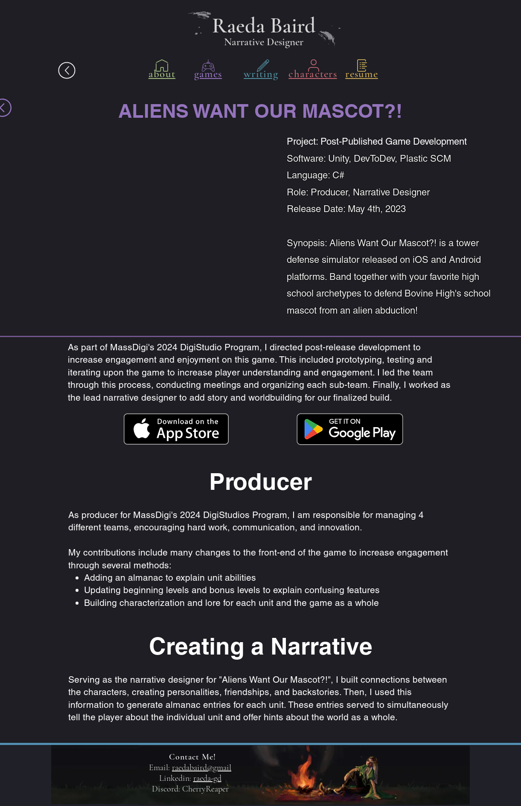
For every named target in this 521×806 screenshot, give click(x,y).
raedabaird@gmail (201, 767)
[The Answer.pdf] (66, 70)
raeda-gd (207, 778)
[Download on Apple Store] (176, 429)
